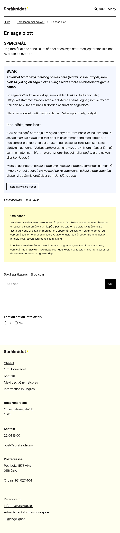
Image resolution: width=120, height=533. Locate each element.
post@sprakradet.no (18, 445)
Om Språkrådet (15, 369)
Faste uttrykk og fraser (22, 186)
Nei (21, 323)
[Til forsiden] (16, 9)
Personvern (12, 499)
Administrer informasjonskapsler (27, 512)
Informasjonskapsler (18, 506)
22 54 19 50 (12, 435)
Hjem (7, 22)
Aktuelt (9, 363)
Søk (99, 9)
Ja (9, 323)
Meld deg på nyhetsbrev (21, 382)
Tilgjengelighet (14, 519)
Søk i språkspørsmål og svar (24, 274)
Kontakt (9, 376)
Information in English (19, 389)
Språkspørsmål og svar (30, 22)
